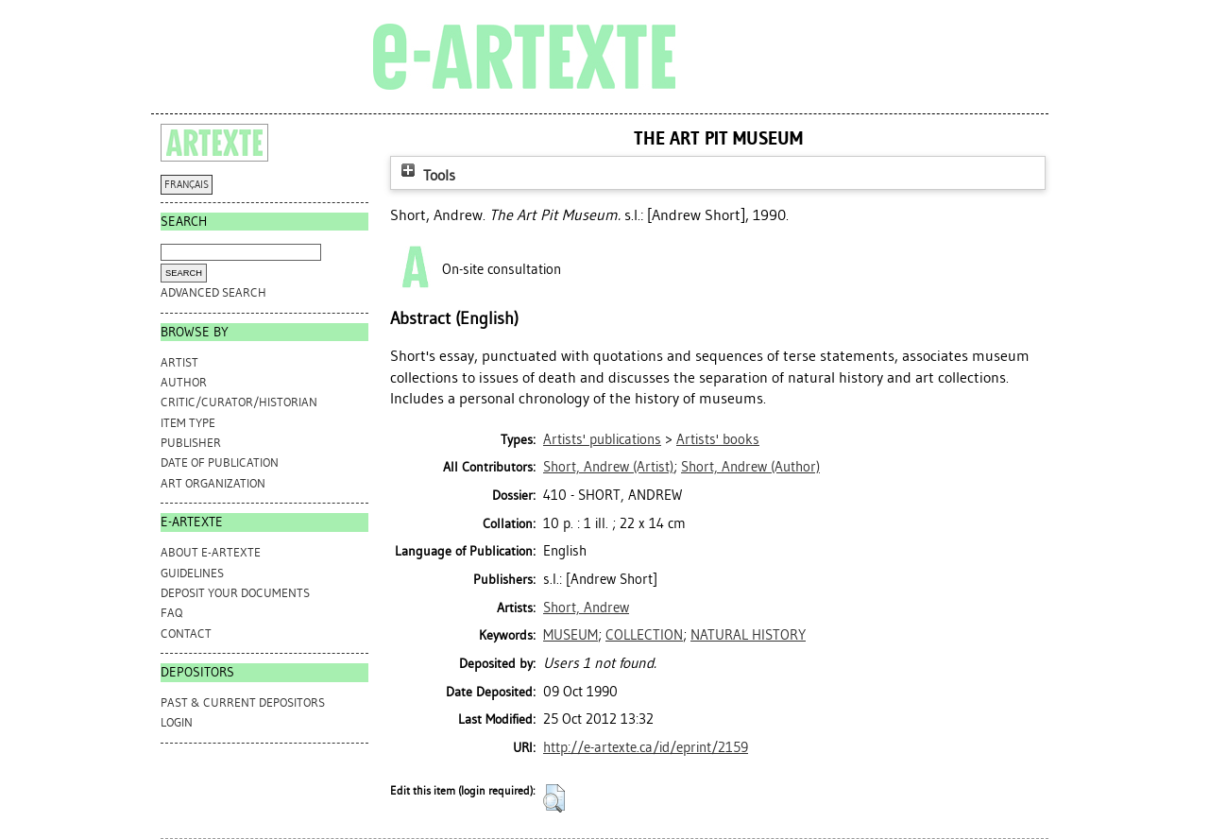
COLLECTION (644, 634)
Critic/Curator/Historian (239, 402)
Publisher (191, 443)
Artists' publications (602, 439)
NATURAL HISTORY (748, 634)
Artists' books (717, 439)
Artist (179, 362)
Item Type (188, 423)
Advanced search (213, 292)
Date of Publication (220, 462)
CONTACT (186, 633)
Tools (426, 175)
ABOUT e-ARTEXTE (211, 552)
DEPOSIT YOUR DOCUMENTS (235, 593)
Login (177, 722)
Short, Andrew (586, 607)
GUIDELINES (192, 573)
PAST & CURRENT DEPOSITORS (243, 702)
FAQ (171, 613)
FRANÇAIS (186, 185)
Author (184, 382)
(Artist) (608, 466)
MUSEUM (570, 634)
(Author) (750, 466)
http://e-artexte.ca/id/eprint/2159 (645, 747)
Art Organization (213, 483)
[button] (554, 798)
